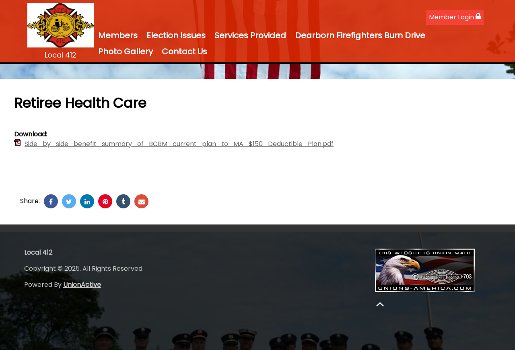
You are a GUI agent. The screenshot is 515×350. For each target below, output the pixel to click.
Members (118, 35)
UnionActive (82, 284)
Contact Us (184, 51)
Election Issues (176, 35)
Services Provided (250, 35)
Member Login (455, 17)
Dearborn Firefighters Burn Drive (360, 35)
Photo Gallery (125, 51)
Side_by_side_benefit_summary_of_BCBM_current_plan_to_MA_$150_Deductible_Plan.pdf (179, 143)
